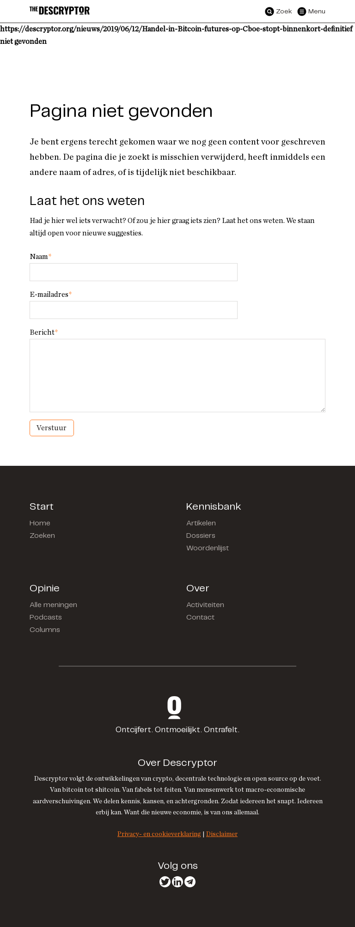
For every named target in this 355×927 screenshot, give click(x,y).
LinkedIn (177, 881)
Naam (40, 256)
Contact (200, 617)
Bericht (44, 332)
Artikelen (201, 523)
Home (40, 523)
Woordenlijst (207, 548)
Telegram (190, 881)
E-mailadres (51, 294)
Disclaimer (222, 834)
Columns (45, 629)
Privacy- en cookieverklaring (159, 834)
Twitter (165, 881)
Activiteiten (205, 605)
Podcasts (46, 617)
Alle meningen (53, 605)
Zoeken (42, 535)
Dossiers (200, 535)
